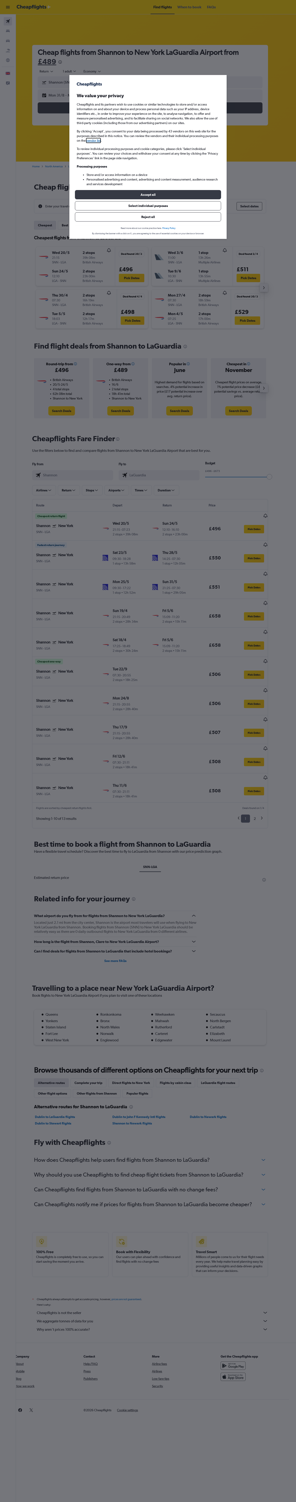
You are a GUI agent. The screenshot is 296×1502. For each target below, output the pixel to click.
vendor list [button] (93, 140)
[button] (148, 194)
